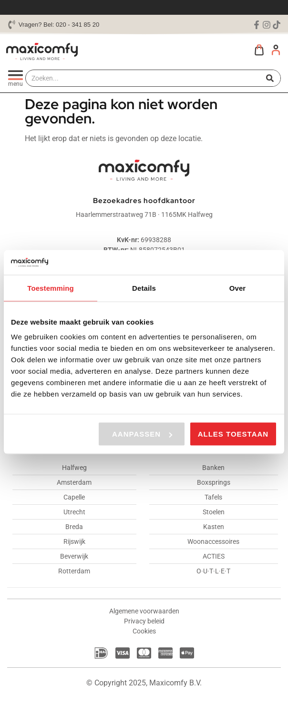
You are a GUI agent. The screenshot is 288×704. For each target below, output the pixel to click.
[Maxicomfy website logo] (42, 51)
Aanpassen (142, 434)
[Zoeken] (270, 78)
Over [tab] (237, 288)
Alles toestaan (233, 434)
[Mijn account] (276, 50)
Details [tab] (144, 288)
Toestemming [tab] (50, 288)
